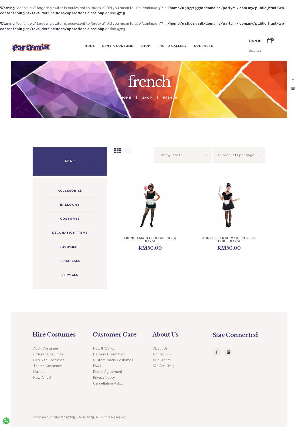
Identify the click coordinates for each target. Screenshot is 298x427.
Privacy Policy (104, 377)
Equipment (70, 247)
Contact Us (162, 354)
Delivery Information (109, 354)
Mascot (39, 372)
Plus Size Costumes (48, 360)
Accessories (70, 190)
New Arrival (42, 377)
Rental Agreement (107, 372)
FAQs (97, 366)
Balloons (70, 204)
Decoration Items (70, 232)
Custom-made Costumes (113, 360)
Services (69, 275)
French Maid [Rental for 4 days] (150, 239)
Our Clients (162, 360)
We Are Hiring (164, 366)
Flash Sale (70, 261)
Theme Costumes (47, 366)
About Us (160, 348)
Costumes (70, 218)
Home (126, 97)
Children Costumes (48, 354)
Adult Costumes (46, 348)
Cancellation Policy (108, 383)
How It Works (103, 348)
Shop (147, 97)
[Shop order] (183, 155)
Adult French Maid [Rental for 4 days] (229, 239)
